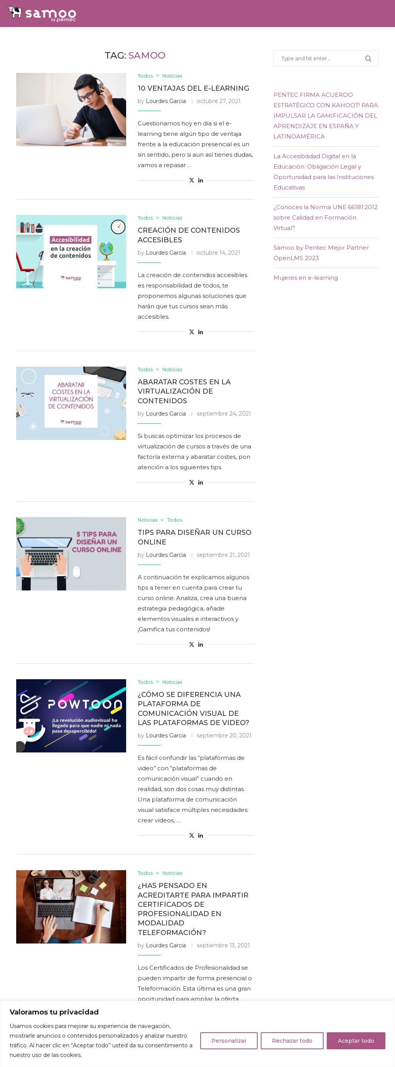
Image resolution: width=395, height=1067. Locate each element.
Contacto (325, 40)
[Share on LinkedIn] (200, 180)
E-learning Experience (241, 40)
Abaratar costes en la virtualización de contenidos (184, 392)
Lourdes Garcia (166, 101)
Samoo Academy (171, 40)
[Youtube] (385, 40)
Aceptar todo (356, 1040)
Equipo (126, 40)
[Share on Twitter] (191, 180)
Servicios (93, 40)
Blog (294, 40)
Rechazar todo (292, 1040)
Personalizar (228, 1040)
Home (17, 40)
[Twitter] (367, 40)
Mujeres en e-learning (305, 277)
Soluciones (52, 40)
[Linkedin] (376, 40)
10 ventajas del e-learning (193, 88)
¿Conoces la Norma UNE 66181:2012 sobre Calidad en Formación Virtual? (325, 217)
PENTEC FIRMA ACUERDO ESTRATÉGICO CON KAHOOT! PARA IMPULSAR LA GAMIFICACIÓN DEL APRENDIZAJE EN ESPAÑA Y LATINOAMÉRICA (325, 115)
